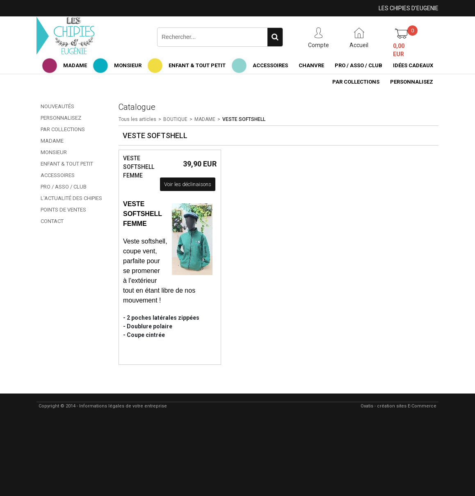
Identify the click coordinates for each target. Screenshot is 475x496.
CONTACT (52, 221)
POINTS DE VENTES (63, 210)
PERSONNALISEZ (411, 82)
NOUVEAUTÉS (57, 106)
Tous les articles (137, 119)
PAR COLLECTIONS (355, 82)
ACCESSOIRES (270, 65)
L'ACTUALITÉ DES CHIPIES (71, 198)
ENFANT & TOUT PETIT (197, 65)
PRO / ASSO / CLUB (358, 65)
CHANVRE (311, 65)
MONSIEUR (128, 65)
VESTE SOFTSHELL (243, 119)
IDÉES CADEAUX (413, 65)
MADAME (75, 65)
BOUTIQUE (175, 119)
